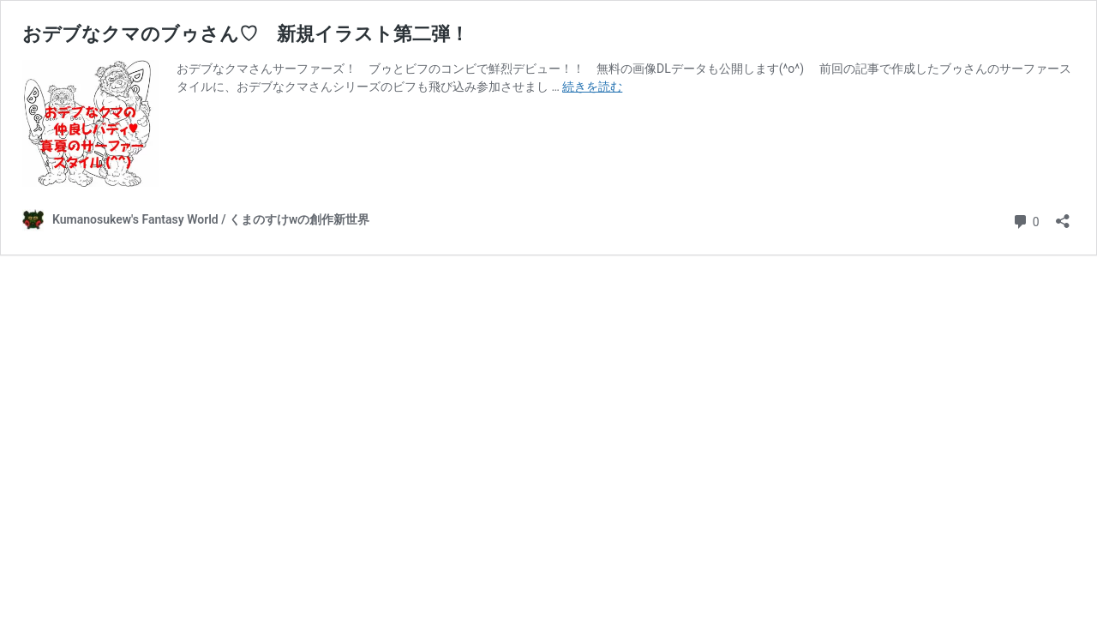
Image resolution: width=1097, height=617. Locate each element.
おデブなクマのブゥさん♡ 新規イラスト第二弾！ (245, 34)
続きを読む (592, 86)
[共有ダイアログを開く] (1063, 215)
